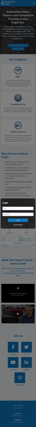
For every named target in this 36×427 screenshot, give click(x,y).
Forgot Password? (18, 224)
